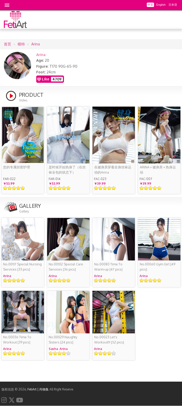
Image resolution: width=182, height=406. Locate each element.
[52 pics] (109, 339)
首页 (7, 44)
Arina (35, 44)
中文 (150, 4)
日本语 (173, 4)
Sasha (53, 349)
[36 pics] (66, 266)
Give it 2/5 (10, 188)
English (161, 4)
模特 (21, 44)
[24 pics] (63, 339)
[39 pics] (17, 339)
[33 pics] (22, 266)
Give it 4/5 (18, 188)
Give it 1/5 (5, 188)
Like (45, 79)
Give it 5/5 (23, 188)
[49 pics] (157, 266)
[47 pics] (108, 266)
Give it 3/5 (14, 188)
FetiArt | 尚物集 (38, 389)
